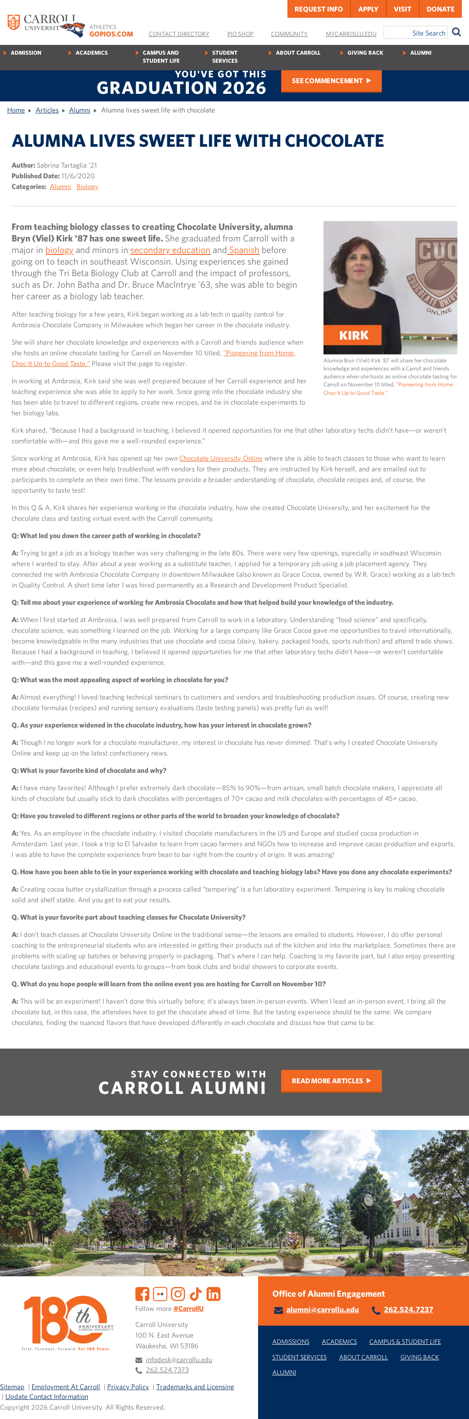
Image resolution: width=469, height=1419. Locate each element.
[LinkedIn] (213, 1293)
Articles (47, 110)
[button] (452, 1402)
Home (16, 110)
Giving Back (365, 52)
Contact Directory (179, 33)
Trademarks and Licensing (195, 1387)
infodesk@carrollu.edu (179, 1359)
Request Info (319, 9)
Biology (87, 186)
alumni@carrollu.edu (323, 1309)
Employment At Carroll (66, 1387)
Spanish (243, 249)
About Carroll (298, 52)
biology (59, 249)
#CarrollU (189, 1308)
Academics (92, 52)
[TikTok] (196, 1293)
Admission (26, 52)
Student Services (225, 56)
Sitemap (12, 1387)
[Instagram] (178, 1293)
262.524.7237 (408, 1309)
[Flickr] (160, 1293)
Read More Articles (327, 1081)
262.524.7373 (167, 1370)
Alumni (421, 52)
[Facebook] (142, 1293)
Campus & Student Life (405, 1341)
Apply (368, 9)
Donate (441, 9)
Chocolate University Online (221, 458)
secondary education (170, 249)
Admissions (290, 1341)
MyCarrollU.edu (351, 33)
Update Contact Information (46, 1396)
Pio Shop (240, 33)
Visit (403, 9)
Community (289, 33)
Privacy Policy (128, 1387)
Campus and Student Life (161, 56)
